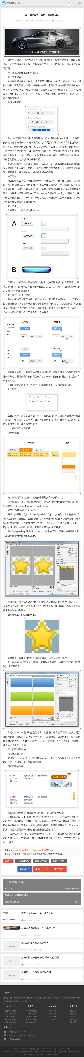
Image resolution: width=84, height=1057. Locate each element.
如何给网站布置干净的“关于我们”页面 (40, 957)
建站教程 (10, 1006)
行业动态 (52, 1017)
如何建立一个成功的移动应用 (36, 972)
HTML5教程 (31, 1014)
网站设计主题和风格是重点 (35, 942)
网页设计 (32, 1006)
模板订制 (73, 1014)
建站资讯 (52, 1014)
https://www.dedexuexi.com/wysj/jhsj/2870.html (33, 850)
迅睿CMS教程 (10, 1011)
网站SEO (52, 1011)
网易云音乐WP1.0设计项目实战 (37, 913)
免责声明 (73, 1019)
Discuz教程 (10, 1017)
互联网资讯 (52, 1019)
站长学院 (52, 1006)
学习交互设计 (59, 861)
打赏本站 (59, 869)
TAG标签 (73, 1017)
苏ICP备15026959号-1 (63, 1049)
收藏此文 (25, 869)
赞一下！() (41, 869)
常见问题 (73, 1006)
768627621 (16, 1039)
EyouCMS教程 (10, 1019)
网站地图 (73, 1022)
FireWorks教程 (31, 1022)
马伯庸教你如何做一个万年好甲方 (38, 928)
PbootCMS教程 (10, 1014)
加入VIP (73, 1011)
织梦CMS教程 (10, 1022)
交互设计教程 (23, 861)
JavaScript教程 (31, 1017)
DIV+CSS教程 (31, 1019)
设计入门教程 (41, 861)
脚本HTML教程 (31, 1011)
